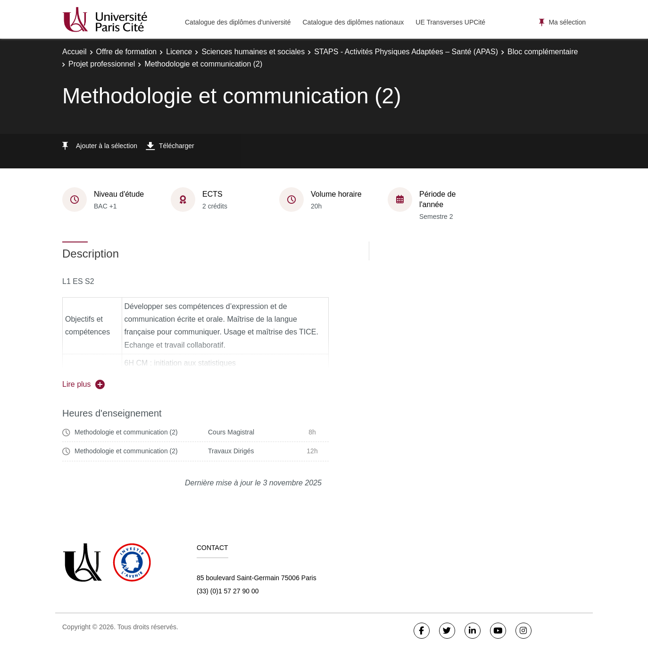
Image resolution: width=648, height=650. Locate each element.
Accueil (74, 52)
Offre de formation (126, 52)
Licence (179, 52)
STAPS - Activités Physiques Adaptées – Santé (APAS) (406, 52)
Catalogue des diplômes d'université (238, 22)
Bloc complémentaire (542, 52)
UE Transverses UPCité (450, 22)
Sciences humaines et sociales (253, 52)
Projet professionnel (101, 64)
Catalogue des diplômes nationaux (353, 22)
